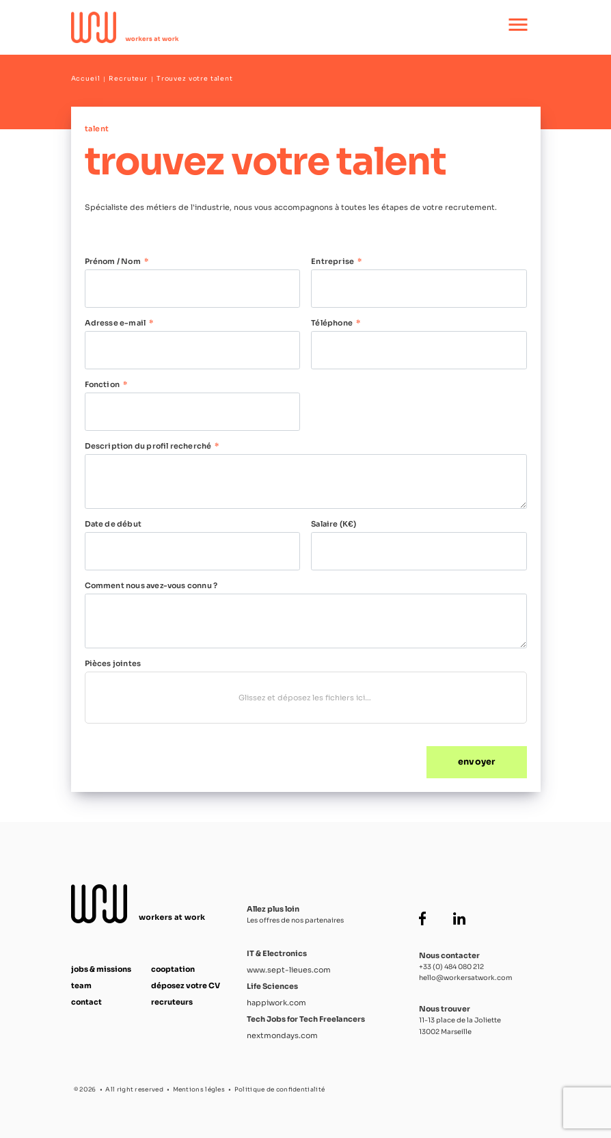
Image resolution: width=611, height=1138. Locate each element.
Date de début (113, 524)
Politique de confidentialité (279, 1089)
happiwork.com (276, 1002)
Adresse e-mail (115, 323)
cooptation (173, 969)
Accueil (85, 79)
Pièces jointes (113, 663)
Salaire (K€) (333, 524)
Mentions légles (199, 1089)
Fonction (102, 384)
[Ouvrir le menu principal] (518, 27)
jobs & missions (101, 969)
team (81, 985)
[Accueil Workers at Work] (260, 27)
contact (86, 1002)
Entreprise (332, 261)
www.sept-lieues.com (289, 970)
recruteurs (172, 1002)
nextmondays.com (282, 1035)
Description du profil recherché (148, 446)
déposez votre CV (185, 985)
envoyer (476, 761)
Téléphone (332, 323)
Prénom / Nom (113, 261)
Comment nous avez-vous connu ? (151, 585)
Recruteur (128, 79)
